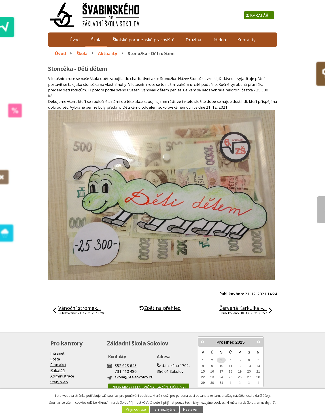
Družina (193, 39)
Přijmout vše (136, 409)
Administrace (62, 376)
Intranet (57, 353)
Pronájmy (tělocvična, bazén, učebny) (149, 387)
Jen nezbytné (164, 409)
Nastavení (191, 409)
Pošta (55, 359)
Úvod (75, 39)
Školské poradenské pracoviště (143, 39)
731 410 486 (126, 371)
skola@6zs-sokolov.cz (134, 377)
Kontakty (246, 39)
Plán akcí (58, 364)
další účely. (263, 395)
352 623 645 (126, 365)
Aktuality (107, 53)
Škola (96, 39)
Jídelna (219, 39)
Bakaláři (260, 15)
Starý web (59, 381)
